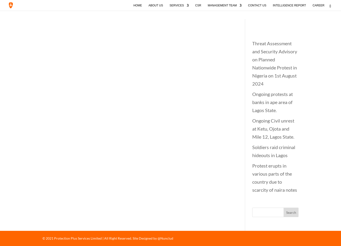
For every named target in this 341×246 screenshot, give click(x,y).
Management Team (222, 5)
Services (177, 5)
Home (137, 5)
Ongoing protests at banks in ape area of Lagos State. (272, 102)
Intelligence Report (289, 5)
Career (318, 5)
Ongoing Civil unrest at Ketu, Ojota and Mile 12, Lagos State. (273, 129)
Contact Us (257, 5)
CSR (198, 5)
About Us (156, 5)
